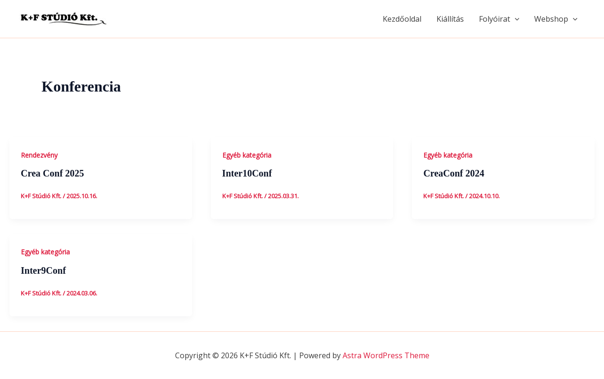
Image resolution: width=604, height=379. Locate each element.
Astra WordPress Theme (386, 355)
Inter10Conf (247, 173)
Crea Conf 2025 (52, 173)
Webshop (556, 19)
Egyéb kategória (246, 155)
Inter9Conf (43, 270)
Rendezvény (39, 155)
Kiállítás (450, 19)
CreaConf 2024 (453, 173)
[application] (515, 19)
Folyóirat (499, 19)
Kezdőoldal (402, 19)
